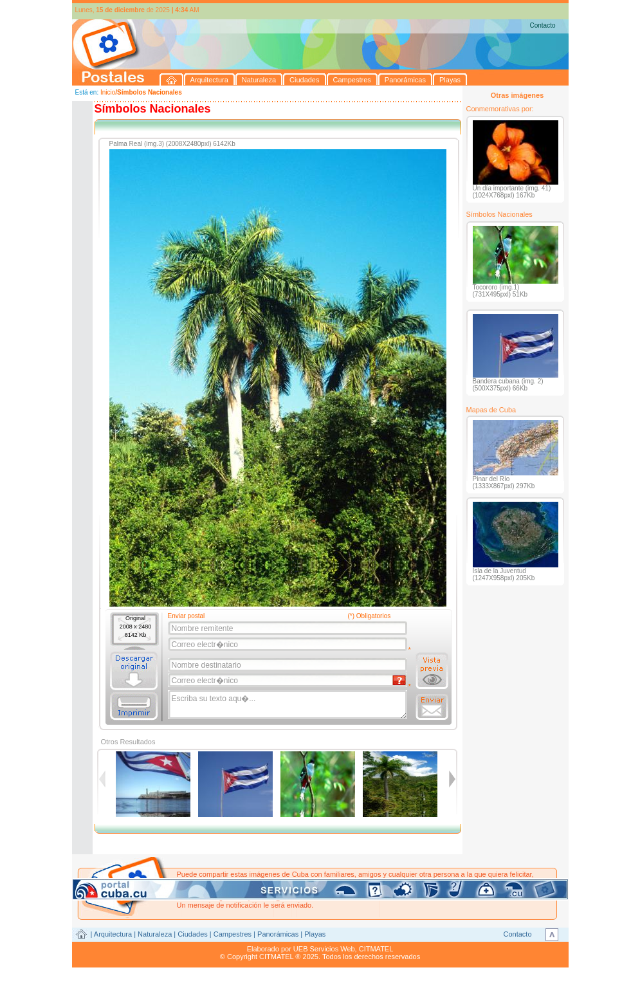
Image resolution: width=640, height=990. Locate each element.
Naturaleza (155, 934)
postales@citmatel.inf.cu (286, 897)
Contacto (542, 25)
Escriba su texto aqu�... (288, 705)
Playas (314, 934)
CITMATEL (376, 949)
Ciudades (192, 934)
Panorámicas (277, 934)
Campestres (232, 934)
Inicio (107, 92)
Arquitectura (113, 934)
